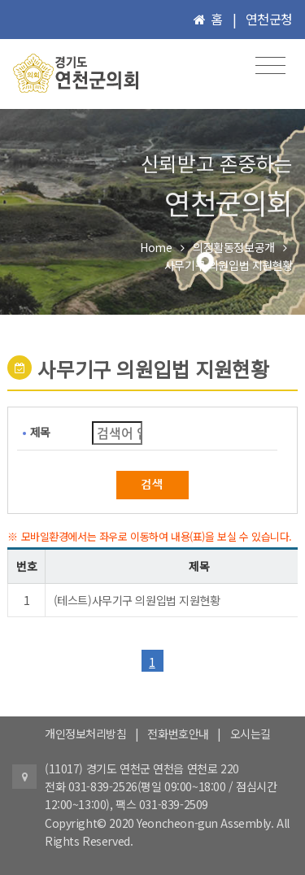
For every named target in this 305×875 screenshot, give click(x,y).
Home (156, 247)
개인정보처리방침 (86, 733)
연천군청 (269, 18)
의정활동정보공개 (234, 247)
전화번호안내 (177, 733)
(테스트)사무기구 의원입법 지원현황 (137, 600)
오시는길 (250, 733)
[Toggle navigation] (270, 65)
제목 (40, 432)
